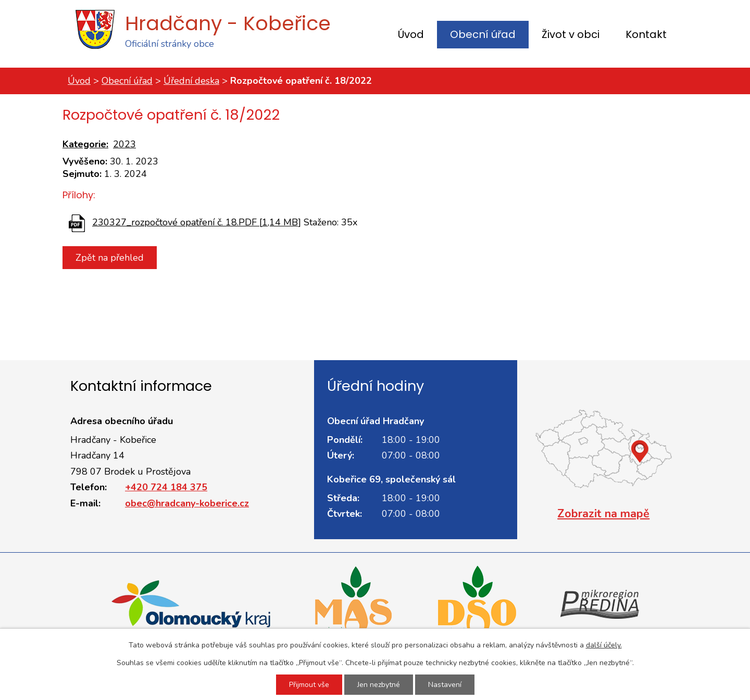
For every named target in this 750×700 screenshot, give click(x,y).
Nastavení (444, 685)
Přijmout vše (309, 685)
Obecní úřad (483, 34)
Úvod (411, 34)
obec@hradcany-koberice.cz (187, 503)
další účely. (604, 645)
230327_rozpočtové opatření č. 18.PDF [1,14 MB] (196, 222)
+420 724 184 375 (166, 487)
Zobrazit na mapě (603, 513)
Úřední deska (191, 80)
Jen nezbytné (378, 685)
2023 (124, 144)
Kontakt (646, 34)
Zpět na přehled (110, 257)
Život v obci (570, 34)
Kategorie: (85, 144)
